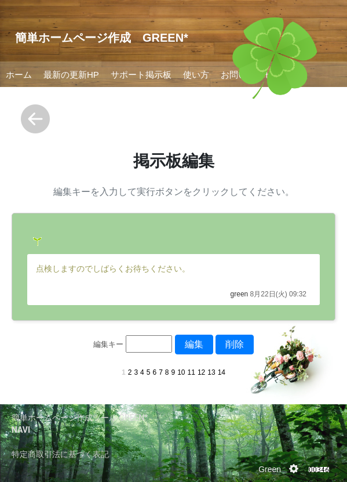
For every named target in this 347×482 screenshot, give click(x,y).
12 (201, 372)
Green (269, 469)
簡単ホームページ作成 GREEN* (101, 37)
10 (181, 372)
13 (211, 372)
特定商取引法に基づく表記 (60, 454)
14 (221, 372)
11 (191, 372)
